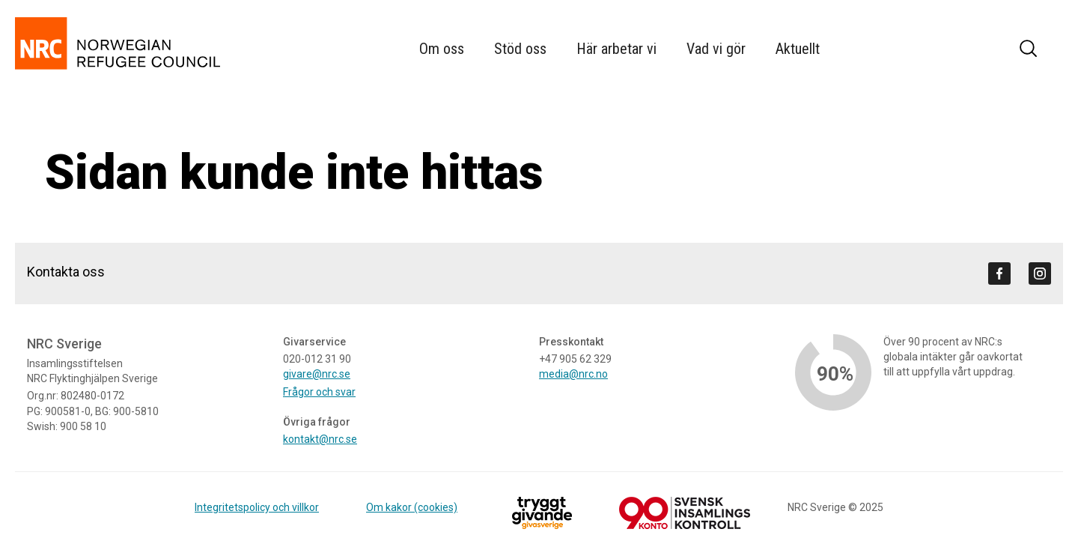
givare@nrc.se (316, 374)
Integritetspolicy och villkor (257, 507)
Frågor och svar (319, 392)
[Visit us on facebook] (999, 273)
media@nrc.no (573, 374)
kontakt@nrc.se (320, 439)
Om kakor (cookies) (411, 507)
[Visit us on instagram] (1040, 273)
